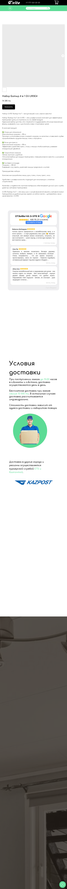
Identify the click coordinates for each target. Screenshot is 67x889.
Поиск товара (31, 8)
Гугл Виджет (51, 288)
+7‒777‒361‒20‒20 (33, 3)
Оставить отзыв (34, 222)
